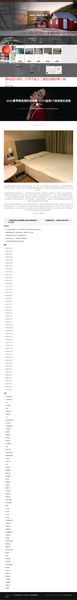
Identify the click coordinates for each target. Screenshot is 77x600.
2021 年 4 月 (9, 313)
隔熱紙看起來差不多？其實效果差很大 (16, 235)
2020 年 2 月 (9, 351)
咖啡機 (7, 432)
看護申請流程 (9, 541)
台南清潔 (8, 429)
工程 (7, 464)
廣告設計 (8, 467)
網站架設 (8, 544)
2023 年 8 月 (9, 283)
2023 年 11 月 (9, 278)
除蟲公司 (8, 585)
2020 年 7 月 (9, 336)
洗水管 (7, 514)
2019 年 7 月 (9, 372)
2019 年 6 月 (9, 375)
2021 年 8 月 (9, 301)
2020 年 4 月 (9, 345)
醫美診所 (8, 576)
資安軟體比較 (9, 564)
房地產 (7, 485)
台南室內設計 (9, 426)
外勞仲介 (8, 438)
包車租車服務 (9, 420)
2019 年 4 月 (9, 381)
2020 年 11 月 (9, 328)
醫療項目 (8, 573)
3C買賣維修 (9, 396)
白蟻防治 (8, 535)
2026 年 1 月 (9, 254)
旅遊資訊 (8, 497)
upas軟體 (8, 405)
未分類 (7, 508)
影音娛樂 (8, 476)
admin (36, 125)
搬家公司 (8, 488)
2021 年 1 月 (9, 322)
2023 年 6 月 (9, 289)
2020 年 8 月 (9, 333)
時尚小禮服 (9, 499)
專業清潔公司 (9, 452)
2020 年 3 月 (9, 348)
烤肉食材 (8, 523)
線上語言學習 (9, 550)
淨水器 (7, 517)
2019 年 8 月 (9, 369)
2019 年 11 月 (9, 360)
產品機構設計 (9, 532)
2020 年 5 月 (9, 342)
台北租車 (8, 423)
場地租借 (8, 435)
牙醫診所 (8, 526)
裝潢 (7, 555)
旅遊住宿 (42, 213)
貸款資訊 (8, 561)
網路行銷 (8, 547)
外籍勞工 (8, 441)
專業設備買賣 (9, 455)
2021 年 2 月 (9, 319)
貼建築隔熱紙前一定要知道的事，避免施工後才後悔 (19, 232)
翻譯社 (7, 553)
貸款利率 (8, 558)
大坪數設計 (9, 444)
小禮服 (7, 458)
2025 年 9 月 (9, 266)
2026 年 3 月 (9, 251)
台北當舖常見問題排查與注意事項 (15, 241)
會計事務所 (9, 502)
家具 (7, 446)
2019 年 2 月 (9, 387)
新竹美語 (8, 491)
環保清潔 (8, 529)
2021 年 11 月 (9, 292)
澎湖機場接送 (9, 520)
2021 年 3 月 (9, 316)
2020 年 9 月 (9, 331)
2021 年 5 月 (9, 310)
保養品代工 (9, 411)
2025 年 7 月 (9, 272)
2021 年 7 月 (9, 304)
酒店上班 (8, 570)
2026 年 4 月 (9, 248)
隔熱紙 (7, 588)
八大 (7, 417)
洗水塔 (7, 511)
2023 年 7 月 (9, 286)
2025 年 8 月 (9, 269)
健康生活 (8, 414)
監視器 (7, 538)
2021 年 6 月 (9, 307)
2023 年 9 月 (9, 280)
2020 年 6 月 (9, 339)
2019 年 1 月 (9, 389)
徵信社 (7, 479)
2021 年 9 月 (9, 298)
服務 (7, 505)
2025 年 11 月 (9, 260)
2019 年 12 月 (9, 357)
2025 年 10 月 (9, 263)
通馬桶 (7, 567)
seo (7, 402)
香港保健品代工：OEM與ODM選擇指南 (16, 238)
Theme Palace (68, 595)
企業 (7, 408)
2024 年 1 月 (9, 275)
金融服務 (8, 579)
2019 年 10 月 (9, 363)
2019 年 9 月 (9, 366)
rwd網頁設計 (9, 399)
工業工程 (8, 461)
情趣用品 (8, 482)
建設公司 (8, 473)
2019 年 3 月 (9, 384)
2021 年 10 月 (9, 295)
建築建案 (8, 470)
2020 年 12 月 (9, 325)
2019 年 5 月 (9, 378)
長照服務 (8, 582)
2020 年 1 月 (9, 354)
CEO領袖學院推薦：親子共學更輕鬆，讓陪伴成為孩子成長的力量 (23, 229)
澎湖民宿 (24, 204)
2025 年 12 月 (9, 257)
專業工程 (8, 449)
